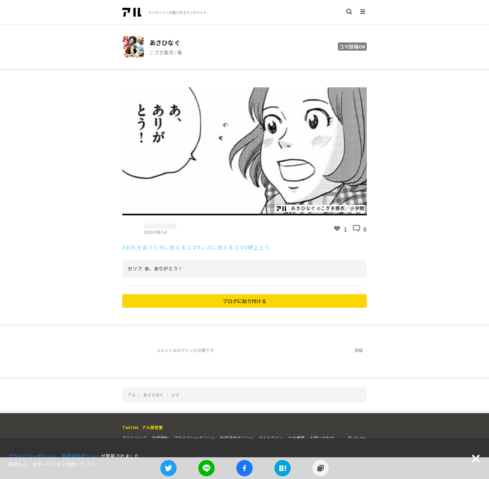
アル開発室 (152, 427)
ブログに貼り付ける (244, 301)
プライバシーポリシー (194, 438)
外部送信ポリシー (236, 438)
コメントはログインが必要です (185, 350)
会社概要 (296, 438)
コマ (175, 394)
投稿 (359, 350)
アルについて (134, 438)
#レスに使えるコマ (220, 247)
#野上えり (257, 247)
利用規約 (160, 438)
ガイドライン (270, 438)
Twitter (130, 427)
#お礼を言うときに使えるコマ (159, 247)
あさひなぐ (153, 394)
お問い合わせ (322, 438)
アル (132, 394)
